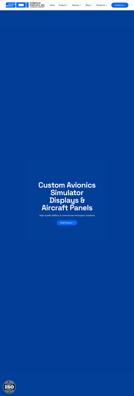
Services (76, 5)
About (88, 5)
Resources (102, 5)
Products (63, 5)
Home (52, 5)
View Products (67, 223)
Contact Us (120, 5)
